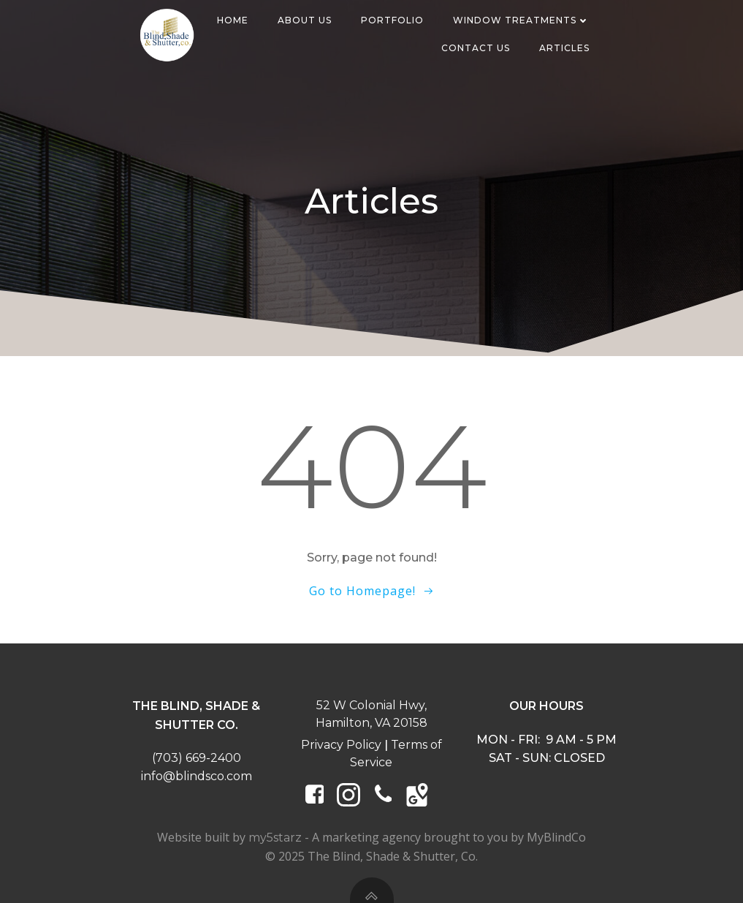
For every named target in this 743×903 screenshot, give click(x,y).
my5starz (275, 838)
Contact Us (475, 47)
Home (232, 20)
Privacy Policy (341, 745)
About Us (305, 20)
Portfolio (392, 20)
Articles (564, 47)
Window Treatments (521, 20)
